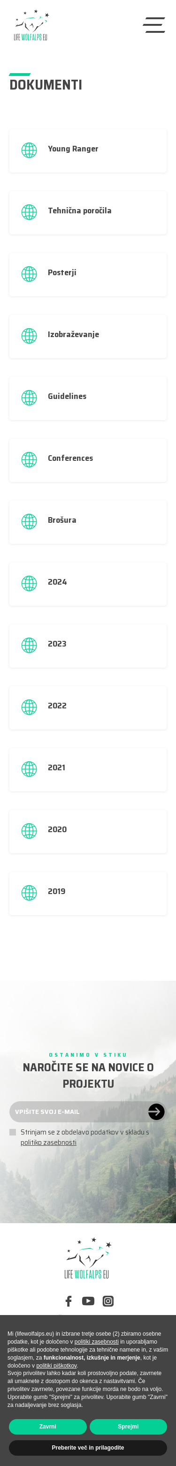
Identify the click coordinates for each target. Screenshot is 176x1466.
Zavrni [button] (47, 1426)
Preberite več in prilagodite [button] (88, 1447)
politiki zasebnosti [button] (97, 1341)
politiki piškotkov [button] (56, 1365)
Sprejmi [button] (128, 1426)
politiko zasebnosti (49, 1142)
